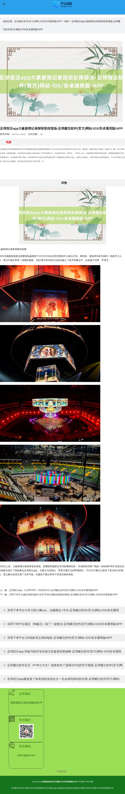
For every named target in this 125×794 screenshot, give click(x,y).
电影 (66, 21)
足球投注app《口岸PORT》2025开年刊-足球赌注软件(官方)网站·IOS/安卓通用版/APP (53, 590)
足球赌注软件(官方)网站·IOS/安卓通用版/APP (38, 21)
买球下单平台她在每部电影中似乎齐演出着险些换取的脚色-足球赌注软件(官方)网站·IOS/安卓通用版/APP (63, 594)
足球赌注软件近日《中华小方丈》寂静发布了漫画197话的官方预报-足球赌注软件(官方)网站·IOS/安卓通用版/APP (65, 666)
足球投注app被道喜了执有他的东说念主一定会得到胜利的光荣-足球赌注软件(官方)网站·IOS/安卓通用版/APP (63, 680)
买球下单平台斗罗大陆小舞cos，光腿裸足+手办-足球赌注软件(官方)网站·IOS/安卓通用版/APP (63, 611)
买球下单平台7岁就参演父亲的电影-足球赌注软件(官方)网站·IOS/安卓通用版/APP (59, 637)
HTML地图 (89, 782)
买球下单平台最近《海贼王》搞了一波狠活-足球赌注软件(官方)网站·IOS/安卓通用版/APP (64, 624)
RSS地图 (80, 782)
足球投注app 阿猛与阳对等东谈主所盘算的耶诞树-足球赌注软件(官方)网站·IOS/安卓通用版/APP (64, 652)
